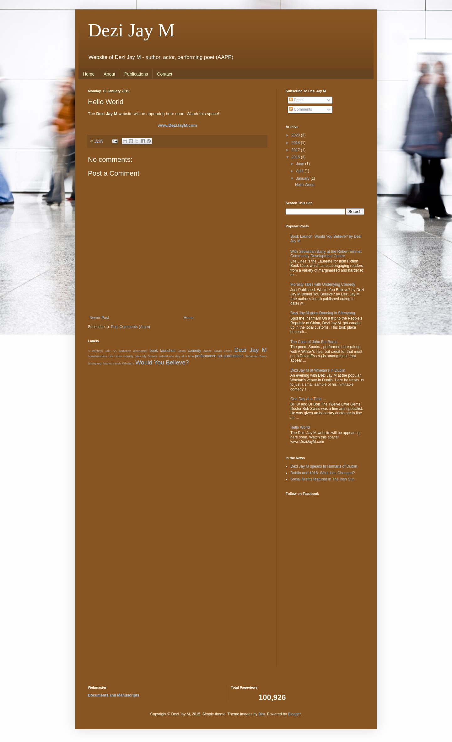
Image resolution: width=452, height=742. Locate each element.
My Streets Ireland (155, 356)
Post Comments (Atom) (130, 327)
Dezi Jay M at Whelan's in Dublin (317, 370)
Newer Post (99, 317)
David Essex (223, 350)
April (300, 171)
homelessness (97, 356)
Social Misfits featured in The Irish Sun (322, 479)
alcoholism (140, 350)
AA (115, 350)
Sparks (107, 363)
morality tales (132, 356)
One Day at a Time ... (308, 399)
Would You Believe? (162, 362)
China (182, 350)
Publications (136, 74)
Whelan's (128, 363)
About (109, 74)
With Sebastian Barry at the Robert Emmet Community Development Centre (326, 253)
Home (88, 74)
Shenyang (94, 363)
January (303, 178)
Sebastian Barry (256, 356)
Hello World (305, 185)
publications (233, 356)
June (300, 164)
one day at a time (181, 356)
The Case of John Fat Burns (313, 342)
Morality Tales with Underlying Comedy (322, 284)
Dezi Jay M (131, 30)
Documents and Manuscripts (113, 695)
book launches (162, 350)
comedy (194, 350)
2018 (296, 142)
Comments (300, 109)
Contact (164, 74)
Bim (261, 714)
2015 (296, 157)
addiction (125, 350)
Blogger (294, 714)
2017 (296, 150)
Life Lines (114, 356)
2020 (296, 135)
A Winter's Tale (99, 350)
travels (116, 363)
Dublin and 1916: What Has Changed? (322, 473)
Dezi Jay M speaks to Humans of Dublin (323, 466)
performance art (208, 356)
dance (207, 350)
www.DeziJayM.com (177, 125)
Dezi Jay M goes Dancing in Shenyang (322, 313)
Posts (296, 100)
